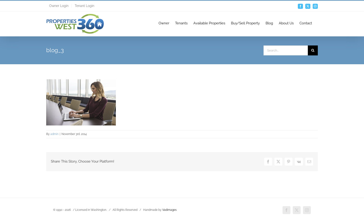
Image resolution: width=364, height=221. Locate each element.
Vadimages (169, 209)
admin (54, 134)
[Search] (313, 50)
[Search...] (285, 50)
